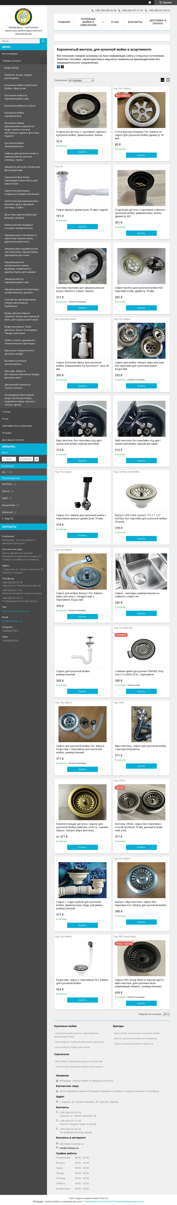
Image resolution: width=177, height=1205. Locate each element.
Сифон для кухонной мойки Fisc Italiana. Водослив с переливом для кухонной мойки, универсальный (80, 749)
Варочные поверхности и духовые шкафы (19, 352)
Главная (64, 22)
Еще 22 (9, 518)
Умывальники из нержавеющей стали (17, 280)
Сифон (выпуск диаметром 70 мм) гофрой (82, 209)
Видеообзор (12, 67)
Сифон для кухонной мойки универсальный (73, 673)
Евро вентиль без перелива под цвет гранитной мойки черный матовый (79, 442)
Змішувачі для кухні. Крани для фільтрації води (22, 168)
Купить (82, 151)
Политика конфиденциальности (128, 1201)
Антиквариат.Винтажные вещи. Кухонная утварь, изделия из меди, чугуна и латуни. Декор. (20, 399)
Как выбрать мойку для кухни (72, 1047)
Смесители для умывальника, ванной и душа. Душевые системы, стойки (21, 204)
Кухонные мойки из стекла (20, 105)
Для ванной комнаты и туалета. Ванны (18, 386)
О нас (5, 418)
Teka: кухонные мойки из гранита (133, 1043)
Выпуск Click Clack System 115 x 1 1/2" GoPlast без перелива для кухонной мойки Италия (141, 518)
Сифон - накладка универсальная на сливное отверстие (137, 595)
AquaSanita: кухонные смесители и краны (79, 1066)
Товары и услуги (11, 60)
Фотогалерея (10, 53)
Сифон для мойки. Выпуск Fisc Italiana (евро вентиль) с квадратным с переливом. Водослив (79, 596)
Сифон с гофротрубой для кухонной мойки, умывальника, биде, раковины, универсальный (79, 905)
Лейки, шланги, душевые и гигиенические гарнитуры (20, 341)
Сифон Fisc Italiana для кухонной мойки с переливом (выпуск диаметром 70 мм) (81, 517)
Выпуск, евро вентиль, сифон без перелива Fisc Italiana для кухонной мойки (140, 903)
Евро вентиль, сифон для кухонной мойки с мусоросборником (140, 747)
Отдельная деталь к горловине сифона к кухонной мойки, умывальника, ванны (81, 133)
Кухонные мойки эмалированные (14, 144)
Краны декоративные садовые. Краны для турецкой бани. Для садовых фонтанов (22, 316)
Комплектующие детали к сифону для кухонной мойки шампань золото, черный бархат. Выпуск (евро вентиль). (82, 827)
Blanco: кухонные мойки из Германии (135, 1038)
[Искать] (43, 41)
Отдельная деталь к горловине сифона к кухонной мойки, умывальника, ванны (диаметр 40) (140, 213)
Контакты (135, 22)
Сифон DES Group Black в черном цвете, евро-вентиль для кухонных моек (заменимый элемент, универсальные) (139, 983)
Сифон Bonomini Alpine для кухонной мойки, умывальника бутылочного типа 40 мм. (82, 366)
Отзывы (7, 432)
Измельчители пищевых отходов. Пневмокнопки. (19, 226)
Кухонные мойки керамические (14, 114)
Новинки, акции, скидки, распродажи (18, 76)
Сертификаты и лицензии (17, 425)
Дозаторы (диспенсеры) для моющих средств (21, 216)
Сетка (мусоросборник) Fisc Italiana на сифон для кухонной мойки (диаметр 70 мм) (139, 135)
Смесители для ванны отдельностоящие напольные (22, 192)
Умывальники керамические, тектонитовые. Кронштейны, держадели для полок (21, 252)
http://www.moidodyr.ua (15, 611)
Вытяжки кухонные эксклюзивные (16, 362)
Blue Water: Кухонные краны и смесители (79, 1061)
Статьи (6, 411)
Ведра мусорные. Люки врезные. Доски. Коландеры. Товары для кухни (21, 330)
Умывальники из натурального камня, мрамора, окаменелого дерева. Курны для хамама (20, 266)
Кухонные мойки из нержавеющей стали (17, 97)
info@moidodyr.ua (12, 621)
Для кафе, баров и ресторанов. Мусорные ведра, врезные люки (22, 374)
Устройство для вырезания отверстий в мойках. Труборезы (20, 303)
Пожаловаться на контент (97, 1201)
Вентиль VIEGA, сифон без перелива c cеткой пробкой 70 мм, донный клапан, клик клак (139, 827)
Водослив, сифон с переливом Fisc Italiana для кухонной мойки (82, 981)
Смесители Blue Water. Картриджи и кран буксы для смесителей (21, 180)
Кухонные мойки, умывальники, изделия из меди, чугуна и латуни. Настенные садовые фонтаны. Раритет (22, 129)
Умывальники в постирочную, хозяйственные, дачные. (22, 291)
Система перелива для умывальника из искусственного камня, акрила (80, 289)
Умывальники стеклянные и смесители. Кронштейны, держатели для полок (21, 238)
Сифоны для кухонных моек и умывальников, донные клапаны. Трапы (21, 156)
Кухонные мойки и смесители (88, 22)
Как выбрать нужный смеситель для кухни (79, 1041)
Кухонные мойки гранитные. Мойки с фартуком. (21, 86)
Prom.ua (104, 1198)
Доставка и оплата (13, 439)
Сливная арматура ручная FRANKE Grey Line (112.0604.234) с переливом (139, 673)
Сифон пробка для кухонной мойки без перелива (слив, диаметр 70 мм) (139, 289)
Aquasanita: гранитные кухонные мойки (137, 1033)
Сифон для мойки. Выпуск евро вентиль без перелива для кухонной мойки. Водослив (139, 366)
